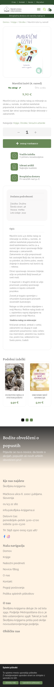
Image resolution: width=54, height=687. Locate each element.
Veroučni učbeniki (37, 123)
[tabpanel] (14, 384)
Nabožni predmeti (14, 563)
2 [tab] (27, 420)
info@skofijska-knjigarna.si (19, 510)
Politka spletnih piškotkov (18, 593)
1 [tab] (22, 420)
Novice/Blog (11, 569)
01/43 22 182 (10, 504)
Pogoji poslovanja (13, 587)
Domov (6, 22)
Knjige (14, 22)
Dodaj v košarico (29, 143)
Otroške (22, 22)
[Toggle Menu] (38, 9)
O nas (6, 575)
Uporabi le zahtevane (31, 683)
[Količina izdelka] (27, 132)
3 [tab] (31, 420)
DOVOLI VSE (11, 683)
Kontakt (7, 581)
